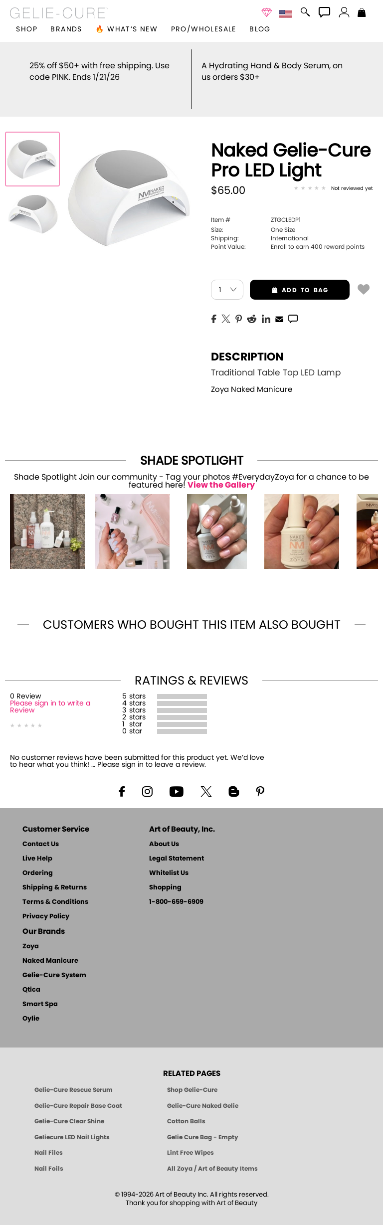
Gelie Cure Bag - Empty (202, 1126)
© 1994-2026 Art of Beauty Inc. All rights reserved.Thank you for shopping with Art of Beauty (192, 1187)
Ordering (37, 862)
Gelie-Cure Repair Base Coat (78, 1094)
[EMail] (279, 307)
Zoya (30, 935)
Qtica (31, 978)
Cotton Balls (186, 1110)
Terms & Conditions (55, 890)
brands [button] (66, 29)
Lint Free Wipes (190, 1141)
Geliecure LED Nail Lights (72, 1126)
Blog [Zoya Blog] (260, 29)
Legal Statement (176, 847)
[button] (59, 12)
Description (247, 345)
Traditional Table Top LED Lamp (276, 361)
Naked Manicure (50, 949)
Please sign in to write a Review (50, 695)
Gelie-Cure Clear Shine (69, 1110)
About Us (164, 833)
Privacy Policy (45, 905)
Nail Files (48, 1141)
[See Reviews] (333, 177)
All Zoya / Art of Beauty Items (212, 1157)
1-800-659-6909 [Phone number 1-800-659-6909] (176, 890)
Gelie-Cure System (54, 964)
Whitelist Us (169, 862)
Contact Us (40, 833)
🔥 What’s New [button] (126, 29)
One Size (253, 218)
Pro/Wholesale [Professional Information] (203, 29)
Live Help (37, 847)
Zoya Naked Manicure (251, 378)
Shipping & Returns (54, 876)
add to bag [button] (289, 278)
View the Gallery (221, 474)
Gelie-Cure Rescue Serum (73, 1078)
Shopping (165, 876)
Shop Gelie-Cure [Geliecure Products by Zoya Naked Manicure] (192, 1078)
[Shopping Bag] (362, 13)
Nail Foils (48, 1157)
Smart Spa (40, 993)
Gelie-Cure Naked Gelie (202, 1094)
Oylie (30, 1007)
